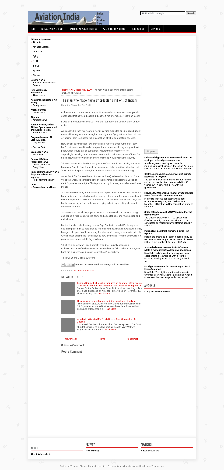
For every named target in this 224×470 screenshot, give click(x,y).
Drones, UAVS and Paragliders (42, 166)
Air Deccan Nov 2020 (81, 89)
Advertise (156, 28)
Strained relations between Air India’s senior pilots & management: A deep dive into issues (167, 248)
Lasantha (102, 466)
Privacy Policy (92, 450)
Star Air (36, 75)
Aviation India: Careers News (83, 28)
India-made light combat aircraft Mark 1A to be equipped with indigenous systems (167, 159)
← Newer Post (69, 339)
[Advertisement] (101, 62)
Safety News (39, 105)
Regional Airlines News (44, 187)
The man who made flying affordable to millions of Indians (99, 100)
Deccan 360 (39, 147)
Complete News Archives (157, 291)
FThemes (73, 466)
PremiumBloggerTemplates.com (123, 466)
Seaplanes (38, 154)
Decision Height (138, 28)
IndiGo (36, 65)
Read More (104, 293)
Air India (37, 42)
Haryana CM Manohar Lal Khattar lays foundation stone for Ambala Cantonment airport (168, 194)
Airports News (40, 120)
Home (33, 28)
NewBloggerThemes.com (152, 466)
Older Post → (134, 339)
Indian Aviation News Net (53, 28)
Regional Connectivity (43, 180)
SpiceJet (37, 70)
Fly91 (35, 61)
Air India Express (41, 47)
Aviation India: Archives (114, 28)
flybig (35, 56)
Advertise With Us (150, 450)
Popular (151, 151)
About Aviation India (41, 454)
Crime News (39, 112)
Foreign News (40, 132)
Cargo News (39, 142)
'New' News (39, 95)
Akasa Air (38, 51)
